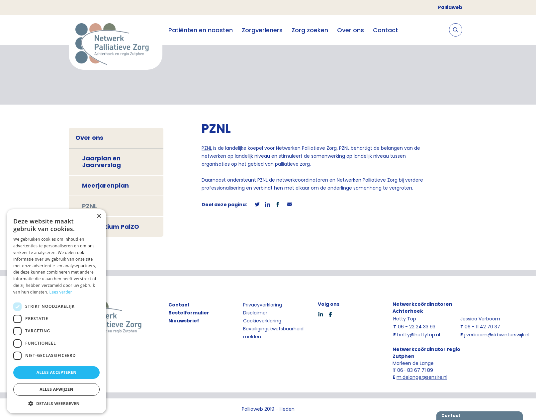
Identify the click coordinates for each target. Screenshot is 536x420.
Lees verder (60, 292)
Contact (385, 30)
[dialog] (56, 311)
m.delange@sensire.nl (422, 377)
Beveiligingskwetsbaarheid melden (273, 332)
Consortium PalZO (110, 226)
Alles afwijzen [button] (56, 389)
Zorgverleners (262, 30)
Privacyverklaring (262, 304)
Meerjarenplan (105, 185)
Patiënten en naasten (200, 30)
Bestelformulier (188, 312)
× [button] (98, 216)
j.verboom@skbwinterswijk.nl (496, 334)
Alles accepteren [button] (57, 372)
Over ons (350, 30)
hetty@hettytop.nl (418, 334)
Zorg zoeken (310, 30)
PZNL (89, 206)
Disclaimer (255, 312)
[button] (56, 403)
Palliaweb (450, 7)
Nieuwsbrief (183, 320)
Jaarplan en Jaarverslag (101, 161)
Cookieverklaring (262, 320)
